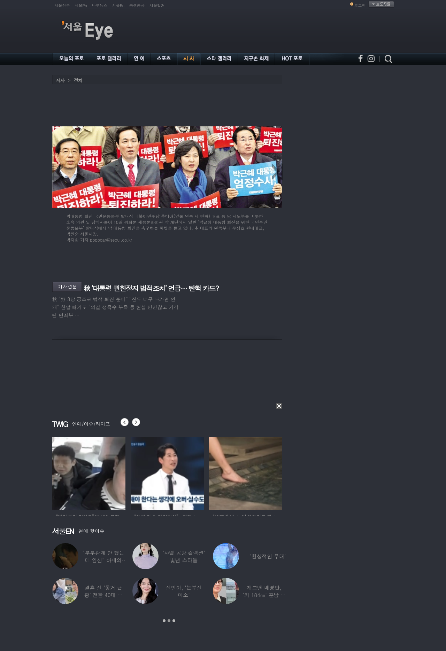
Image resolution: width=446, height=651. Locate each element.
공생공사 (137, 5)
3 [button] (173, 620)
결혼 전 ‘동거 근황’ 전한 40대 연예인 (103, 595)
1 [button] (164, 620)
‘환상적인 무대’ (267, 556)
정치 (78, 80)
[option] (88, 472)
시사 (60, 80)
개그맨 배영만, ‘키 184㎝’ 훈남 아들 (264, 595)
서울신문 (62, 5)
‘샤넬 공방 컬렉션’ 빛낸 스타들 (183, 556)
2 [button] (169, 620)
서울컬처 (157, 5)
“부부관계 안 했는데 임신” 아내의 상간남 (103, 560)
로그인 (360, 5)
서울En (118, 5)
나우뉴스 (99, 5)
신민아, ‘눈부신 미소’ (184, 591)
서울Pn (81, 5)
